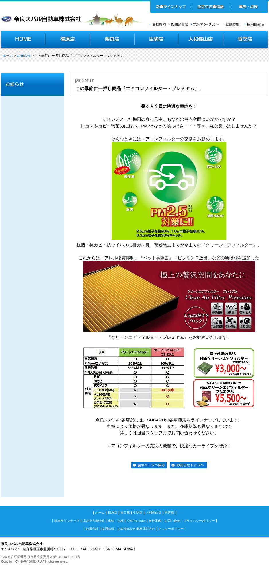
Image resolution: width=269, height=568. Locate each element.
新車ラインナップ (171, 7)
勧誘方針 (230, 24)
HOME (22, 40)
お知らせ (24, 56)
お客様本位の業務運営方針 (136, 528)
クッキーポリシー (171, 528)
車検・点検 (249, 7)
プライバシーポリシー (205, 24)
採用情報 (256, 24)
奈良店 (112, 40)
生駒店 (157, 40)
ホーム (8, 56)
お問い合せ (178, 24)
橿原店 (67, 40)
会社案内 (158, 24)
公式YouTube (136, 520)
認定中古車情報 (211, 7)
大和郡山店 (201, 40)
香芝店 (246, 40)
